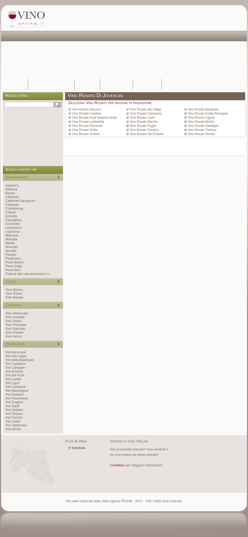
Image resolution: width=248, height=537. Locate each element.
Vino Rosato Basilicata (203, 109)
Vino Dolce (13, 321)
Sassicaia (78, 448)
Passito (10, 254)
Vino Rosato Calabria (86, 113)
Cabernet (12, 197)
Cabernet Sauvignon (20, 201)
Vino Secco (13, 336)
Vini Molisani (14, 394)
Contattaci (117, 465)
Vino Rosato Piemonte (87, 126)
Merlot (10, 243)
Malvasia (11, 235)
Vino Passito (14, 332)
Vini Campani (15, 367)
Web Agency (111, 501)
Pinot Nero (13, 270)
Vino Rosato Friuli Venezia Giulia (94, 117)
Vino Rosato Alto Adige (145, 109)
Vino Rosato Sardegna (203, 126)
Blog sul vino (147, 83)
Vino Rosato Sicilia (85, 130)
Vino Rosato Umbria (85, 134)
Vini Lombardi (15, 387)
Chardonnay (14, 208)
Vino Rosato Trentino (202, 130)
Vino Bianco (14, 290)
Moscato (11, 247)
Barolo (10, 193)
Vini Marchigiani (16, 391)
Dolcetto (11, 216)
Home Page (14, 83)
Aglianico (12, 185)
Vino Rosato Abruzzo (86, 109)
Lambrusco (13, 228)
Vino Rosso (13, 293)
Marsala (11, 239)
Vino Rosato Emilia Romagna (208, 113)
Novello (10, 251)
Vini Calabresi (15, 364)
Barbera (11, 189)
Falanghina (13, 220)
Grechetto (12, 224)
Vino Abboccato (16, 313)
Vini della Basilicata (19, 360)
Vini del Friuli (14, 375)
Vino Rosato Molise (201, 121)
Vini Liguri (12, 383)
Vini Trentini (14, 417)
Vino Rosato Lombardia (88, 121)
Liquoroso (12, 231)
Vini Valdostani (16, 425)
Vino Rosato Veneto (201, 134)
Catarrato (12, 204)
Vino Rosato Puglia (143, 126)
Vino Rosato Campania (145, 113)
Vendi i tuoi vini (116, 83)
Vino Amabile (14, 317)
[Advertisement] (135, 42)
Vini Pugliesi (14, 402)
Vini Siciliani (14, 410)
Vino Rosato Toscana (144, 130)
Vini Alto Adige (15, 356)
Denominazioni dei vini (51, 83)
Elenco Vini (87, 83)
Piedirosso (13, 258)
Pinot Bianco (14, 262)
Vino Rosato (14, 297)
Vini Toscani (14, 414)
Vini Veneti (13, 429)
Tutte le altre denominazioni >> (27, 274)
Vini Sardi (12, 406)
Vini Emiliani (14, 371)
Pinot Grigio (14, 266)
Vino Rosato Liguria (201, 117)
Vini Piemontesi (16, 398)
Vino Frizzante (15, 325)
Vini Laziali (13, 379)
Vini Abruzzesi (15, 352)
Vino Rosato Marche (144, 121)
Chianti (10, 212)
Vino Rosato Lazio (142, 117)
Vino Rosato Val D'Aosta (146, 134)
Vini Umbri (12, 421)
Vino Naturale (15, 329)
